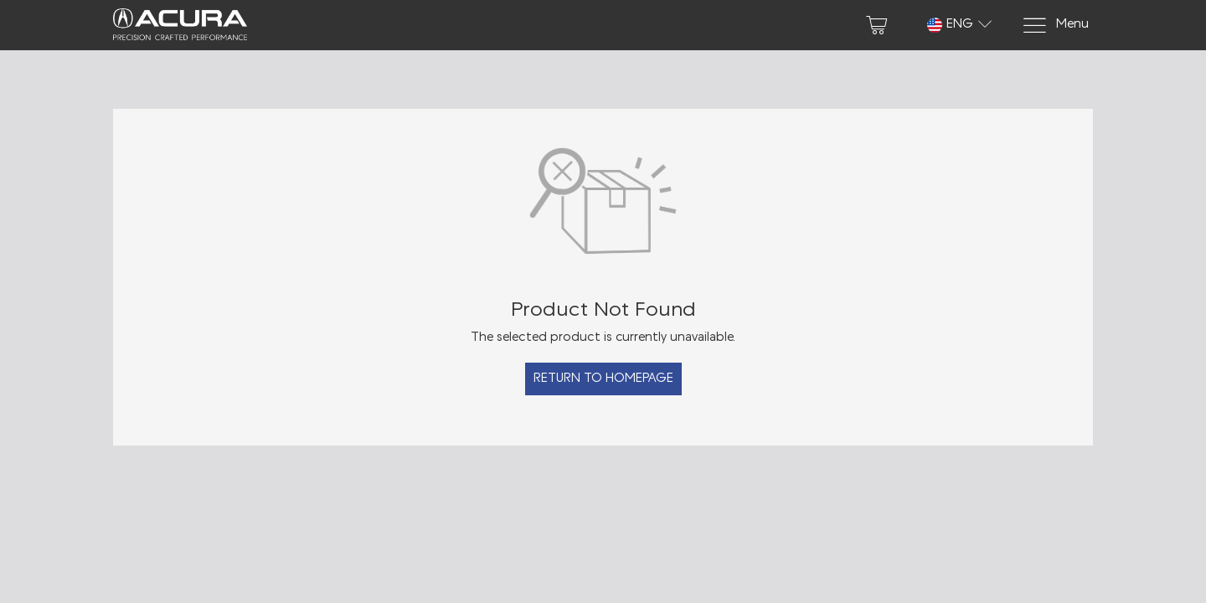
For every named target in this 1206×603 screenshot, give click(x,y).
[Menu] (1055, 25)
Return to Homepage (603, 379)
